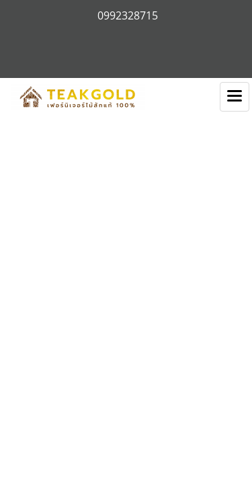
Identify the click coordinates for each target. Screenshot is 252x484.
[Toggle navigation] (234, 97)
